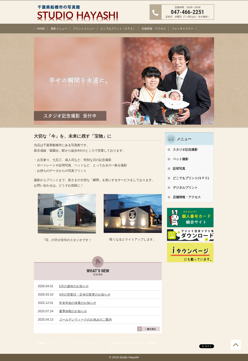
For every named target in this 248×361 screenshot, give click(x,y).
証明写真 (179, 168)
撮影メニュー (59, 28)
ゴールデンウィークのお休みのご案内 (85, 319)
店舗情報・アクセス (153, 28)
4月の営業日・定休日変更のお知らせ (84, 294)
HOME (41, 28)
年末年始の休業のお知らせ (77, 303)
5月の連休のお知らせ (74, 286)
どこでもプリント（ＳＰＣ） (118, 28)
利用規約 (151, 343)
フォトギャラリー (182, 28)
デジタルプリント (185, 187)
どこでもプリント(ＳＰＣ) (191, 178)
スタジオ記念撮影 (185, 149)
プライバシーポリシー (85, 343)
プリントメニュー (84, 28)
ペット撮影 (180, 159)
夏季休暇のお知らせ (73, 311)
